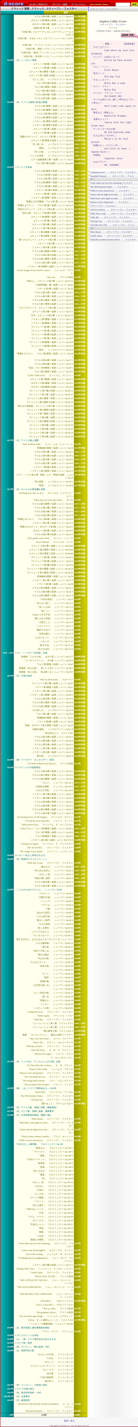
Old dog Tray (112, 76)
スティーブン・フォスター (113, 24)
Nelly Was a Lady (114, 83)
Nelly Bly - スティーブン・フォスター (110, 217)
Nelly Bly (110, 89)
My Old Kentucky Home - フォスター (109, 187)
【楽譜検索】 (129, 43)
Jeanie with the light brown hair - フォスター (112, 194)
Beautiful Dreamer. (116, 116)
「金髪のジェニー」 (101, 119)
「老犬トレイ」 (98, 73)
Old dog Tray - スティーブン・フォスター (111, 221)
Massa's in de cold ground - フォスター (109, 202)
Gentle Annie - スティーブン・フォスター (111, 235)
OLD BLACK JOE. (113, 96)
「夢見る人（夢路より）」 (104, 112)
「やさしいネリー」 (101, 79)
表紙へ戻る (69, 1421)
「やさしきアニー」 (101, 47)
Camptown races (113, 158)
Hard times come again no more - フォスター (112, 198)
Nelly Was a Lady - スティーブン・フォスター (113, 213)
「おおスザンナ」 (100, 161)
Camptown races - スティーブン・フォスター (113, 172)
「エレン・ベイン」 (101, 66)
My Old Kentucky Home (117, 132)
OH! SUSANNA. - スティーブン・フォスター (113, 209)
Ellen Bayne (111, 70)
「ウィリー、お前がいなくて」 (106, 57)
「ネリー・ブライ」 (101, 86)
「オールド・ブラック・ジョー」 (107, 93)
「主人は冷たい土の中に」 (104, 135)
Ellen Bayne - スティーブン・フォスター (111, 232)
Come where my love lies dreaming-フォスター (111, 183)
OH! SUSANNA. (112, 165)
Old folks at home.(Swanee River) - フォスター (113, 239)
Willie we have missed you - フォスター (110, 190)
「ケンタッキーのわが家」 (104, 129)
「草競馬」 (96, 155)
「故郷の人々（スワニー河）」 (106, 145)
